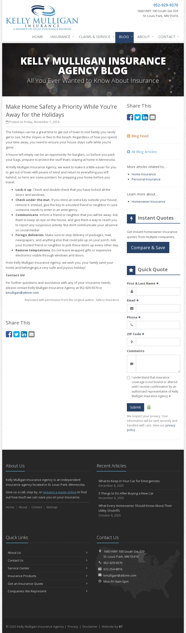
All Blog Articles (142, 151)
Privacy (73, 626)
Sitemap (51, 507)
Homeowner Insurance (148, 201)
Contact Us (47, 560)
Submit (135, 407)
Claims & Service (95, 36)
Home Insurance (144, 174)
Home (37, 36)
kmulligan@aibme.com (22, 292)
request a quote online (60, 492)
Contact (167, 36)
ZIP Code (135, 334)
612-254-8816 (112, 569)
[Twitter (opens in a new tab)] (16, 334)
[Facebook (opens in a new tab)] (9, 334)
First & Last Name (143, 283)
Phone (134, 317)
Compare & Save (148, 247)
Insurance (61, 36)
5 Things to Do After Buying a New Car (138, 496)
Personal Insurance (146, 179)
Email (133, 300)
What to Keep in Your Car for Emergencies (138, 483)
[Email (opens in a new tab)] (31, 334)
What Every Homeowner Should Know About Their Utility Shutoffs (138, 510)
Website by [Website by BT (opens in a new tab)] (112, 626)
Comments (135, 351)
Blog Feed (137, 135)
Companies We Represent (47, 591)
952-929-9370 (112, 563)
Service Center (47, 568)
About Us (47, 552)
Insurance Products (47, 576)
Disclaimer (90, 626)
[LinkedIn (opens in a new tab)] (24, 334)
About (144, 36)
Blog (125, 36)
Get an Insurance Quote (47, 583)
